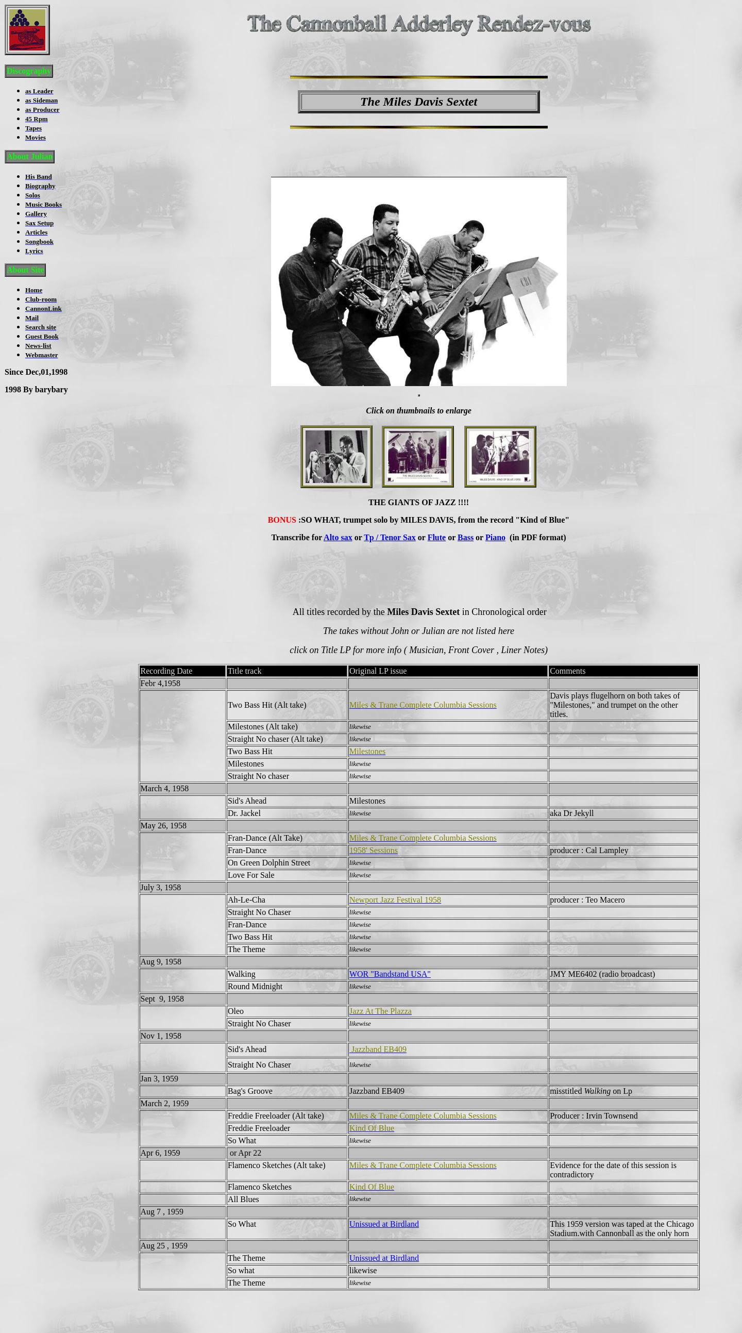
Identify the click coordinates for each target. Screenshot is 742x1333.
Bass (466, 537)
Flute (437, 537)
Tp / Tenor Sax (390, 537)
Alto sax (338, 537)
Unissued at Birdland (384, 1224)
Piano (495, 537)
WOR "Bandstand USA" (390, 974)
